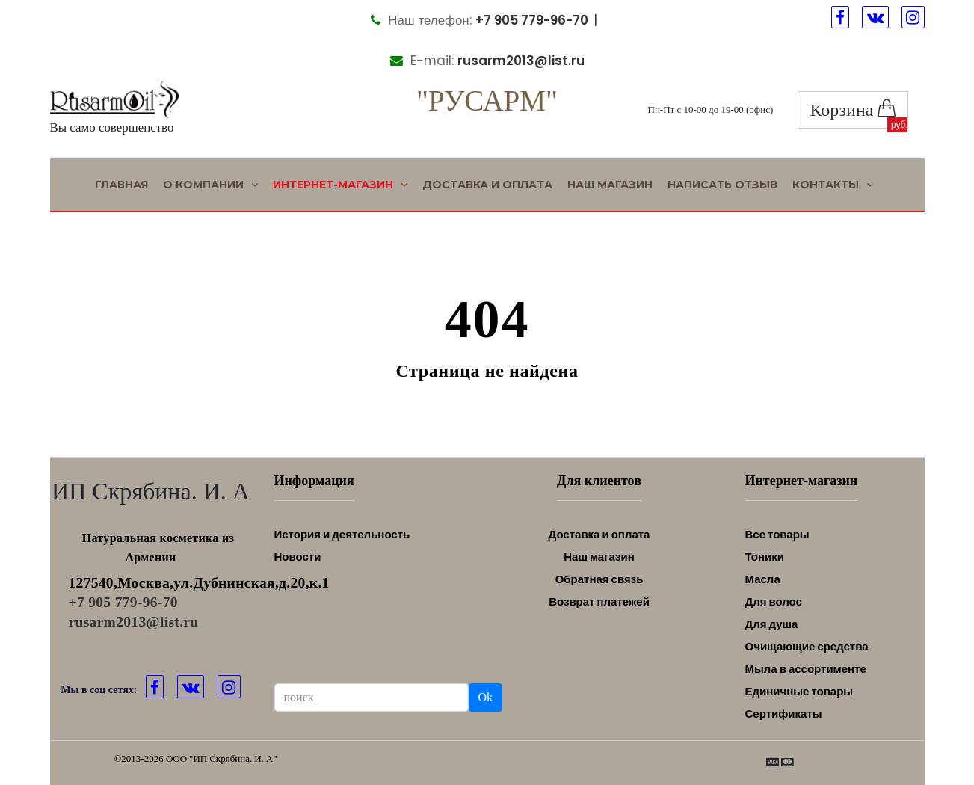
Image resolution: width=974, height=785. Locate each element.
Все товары (777, 534)
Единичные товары (799, 691)
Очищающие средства (807, 646)
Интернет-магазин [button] (340, 184)
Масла (762, 579)
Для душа (771, 624)
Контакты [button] (832, 184)
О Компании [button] (210, 184)
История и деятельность (342, 534)
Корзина (853, 109)
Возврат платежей (599, 601)
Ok (485, 697)
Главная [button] (121, 184)
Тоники (764, 556)
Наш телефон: (479, 20)
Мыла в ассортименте (805, 669)
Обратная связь (599, 579)
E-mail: (487, 61)
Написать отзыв (722, 184)
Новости (297, 556)
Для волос (773, 601)
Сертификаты (783, 713)
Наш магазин (610, 184)
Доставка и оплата (487, 184)
